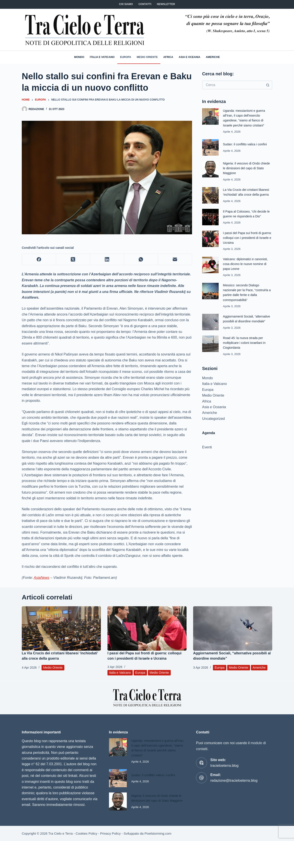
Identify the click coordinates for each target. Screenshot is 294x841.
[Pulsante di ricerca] (267, 85)
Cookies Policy (86, 833)
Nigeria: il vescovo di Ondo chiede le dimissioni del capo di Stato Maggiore (247, 168)
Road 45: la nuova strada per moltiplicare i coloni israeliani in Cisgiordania (245, 342)
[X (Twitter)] (73, 259)
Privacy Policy (110, 833)
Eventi (207, 447)
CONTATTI (144, 4)
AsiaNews (41, 577)
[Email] (175, 259)
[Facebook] (39, 259)
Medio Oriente (147, 57)
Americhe (213, 57)
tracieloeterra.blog (224, 765)
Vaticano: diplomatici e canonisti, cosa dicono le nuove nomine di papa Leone (246, 264)
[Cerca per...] (232, 85)
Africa (168, 57)
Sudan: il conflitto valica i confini (246, 144)
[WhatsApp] (141, 259)
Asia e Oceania (189, 57)
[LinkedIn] (107, 259)
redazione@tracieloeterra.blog (234, 780)
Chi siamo (126, 4)
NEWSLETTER (166, 4)
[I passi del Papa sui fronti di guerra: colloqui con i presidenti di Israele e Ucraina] (147, 628)
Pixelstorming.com (158, 833)
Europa (125, 57)
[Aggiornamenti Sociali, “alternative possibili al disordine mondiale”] (232, 628)
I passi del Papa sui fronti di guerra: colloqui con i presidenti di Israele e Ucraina (247, 237)
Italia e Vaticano (102, 57)
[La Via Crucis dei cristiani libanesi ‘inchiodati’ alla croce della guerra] (61, 628)
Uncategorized (213, 418)
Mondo (79, 57)
